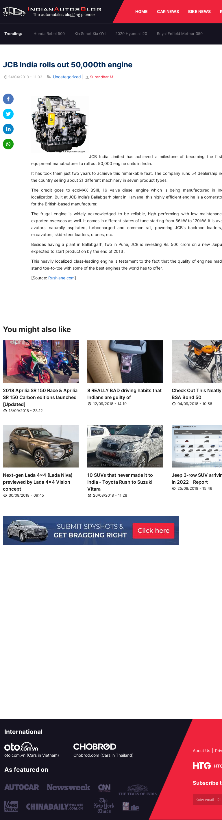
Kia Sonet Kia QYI (90, 33)
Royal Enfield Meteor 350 (180, 33)
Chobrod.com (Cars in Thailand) (103, 755)
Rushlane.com (61, 277)
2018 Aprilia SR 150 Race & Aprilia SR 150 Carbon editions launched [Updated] (40, 397)
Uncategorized (67, 76)
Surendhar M (99, 77)
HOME (141, 11)
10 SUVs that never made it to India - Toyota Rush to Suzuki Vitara (120, 482)
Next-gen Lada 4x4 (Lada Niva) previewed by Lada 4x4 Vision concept (38, 482)
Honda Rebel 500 (49, 33)
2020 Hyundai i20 (131, 33)
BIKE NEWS (199, 11)
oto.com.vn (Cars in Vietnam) (31, 755)
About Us (201, 750)
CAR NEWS (168, 11)
